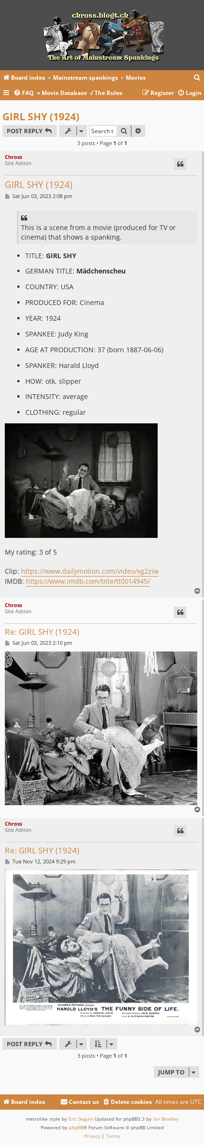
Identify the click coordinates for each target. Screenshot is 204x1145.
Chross (13, 156)
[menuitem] (197, 78)
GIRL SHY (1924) (40, 116)
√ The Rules (106, 93)
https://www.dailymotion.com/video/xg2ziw (90, 571)
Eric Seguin (80, 1118)
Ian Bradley (166, 1118)
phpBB (76, 1127)
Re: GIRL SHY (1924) (42, 632)
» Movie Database (62, 93)
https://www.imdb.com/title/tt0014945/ (88, 581)
